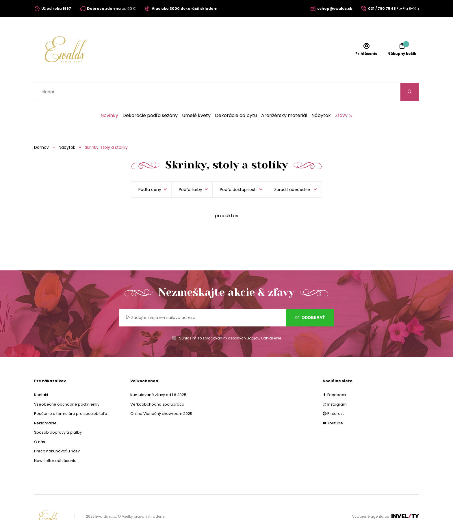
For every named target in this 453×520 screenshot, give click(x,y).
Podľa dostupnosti (238, 171)
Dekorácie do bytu (236, 97)
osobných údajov (243, 319)
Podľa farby (190, 171)
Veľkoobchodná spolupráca (157, 386)
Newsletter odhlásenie (55, 442)
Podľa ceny (149, 171)
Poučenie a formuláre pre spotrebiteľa (70, 395)
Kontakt (41, 376)
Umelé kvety (196, 97)
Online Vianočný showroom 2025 (161, 395)
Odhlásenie (271, 319)
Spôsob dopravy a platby (58, 414)
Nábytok (321, 97)
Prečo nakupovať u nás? (57, 433)
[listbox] (294, 171)
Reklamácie (45, 405)
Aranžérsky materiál (284, 97)
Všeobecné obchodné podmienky (66, 386)
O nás (39, 423)
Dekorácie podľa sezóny (150, 97)
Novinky (109, 97)
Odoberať (310, 299)
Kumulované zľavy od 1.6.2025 (158, 376)
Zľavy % (343, 97)
